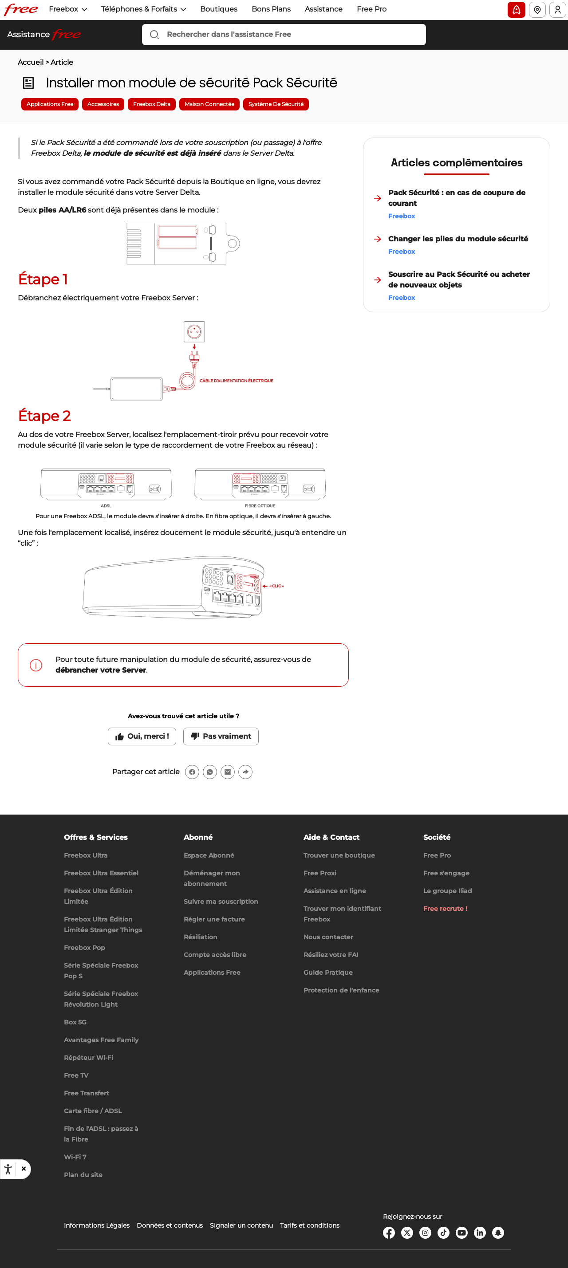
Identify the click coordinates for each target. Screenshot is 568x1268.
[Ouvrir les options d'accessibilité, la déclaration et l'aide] (8, 1169)
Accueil (30, 62)
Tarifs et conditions (309, 1225)
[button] (23, 1169)
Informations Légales (97, 1225)
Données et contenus (170, 1225)
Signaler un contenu (241, 1225)
